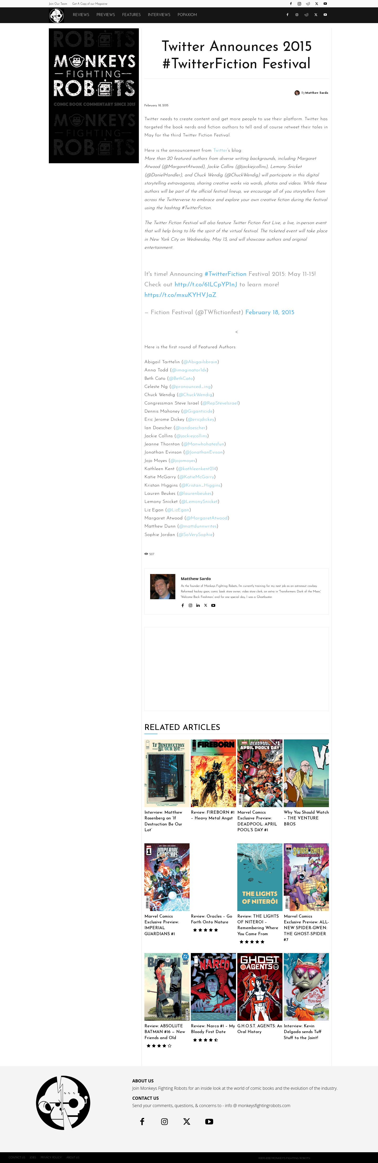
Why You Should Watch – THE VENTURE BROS (306, 819)
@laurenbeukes (195, 493)
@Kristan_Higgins (200, 485)
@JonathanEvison (204, 452)
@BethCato (181, 378)
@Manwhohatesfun (203, 444)
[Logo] (59, 15)
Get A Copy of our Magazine (89, 4)
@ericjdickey (201, 419)
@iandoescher (190, 427)
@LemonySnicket (199, 501)
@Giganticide (198, 411)
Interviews (159, 15)
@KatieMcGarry (196, 477)
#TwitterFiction (225, 274)
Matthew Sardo (316, 93)
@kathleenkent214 (197, 468)
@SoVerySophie (195, 534)
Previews (106, 15)
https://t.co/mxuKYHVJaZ (180, 295)
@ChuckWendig (195, 394)
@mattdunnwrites (198, 526)
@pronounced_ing (191, 386)
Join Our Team (58, 4)
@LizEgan (178, 510)
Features (131, 15)
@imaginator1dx (189, 370)
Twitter (220, 150)
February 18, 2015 (270, 312)
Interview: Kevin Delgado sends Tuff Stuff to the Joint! (303, 1032)
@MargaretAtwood (207, 518)
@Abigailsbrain (200, 362)
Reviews (81, 15)
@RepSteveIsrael (220, 403)
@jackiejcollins (191, 436)
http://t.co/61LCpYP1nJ (206, 285)
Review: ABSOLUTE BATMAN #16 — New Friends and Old (164, 1032)
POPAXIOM (187, 15)
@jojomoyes (182, 460)
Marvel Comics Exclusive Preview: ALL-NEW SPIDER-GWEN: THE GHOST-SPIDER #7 (306, 928)
